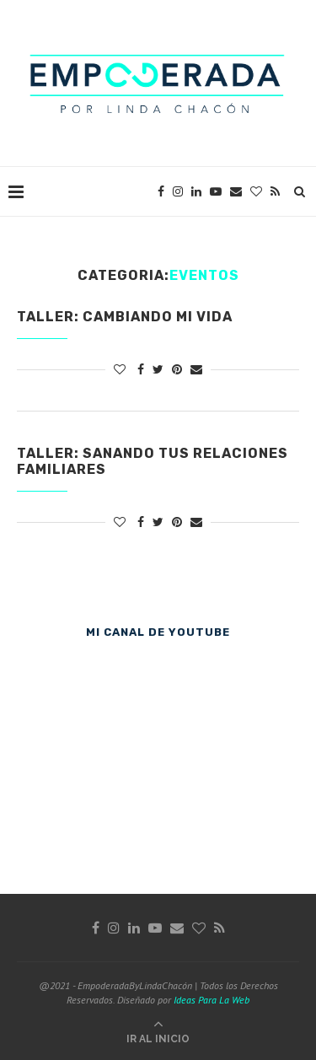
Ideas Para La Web (211, 999)
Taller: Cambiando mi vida (125, 317)
